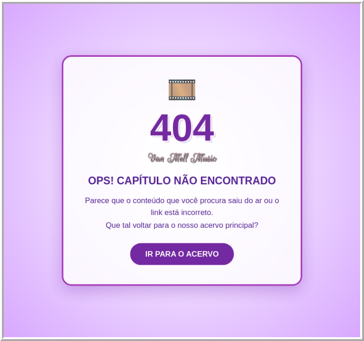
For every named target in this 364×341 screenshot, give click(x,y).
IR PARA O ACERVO (182, 255)
